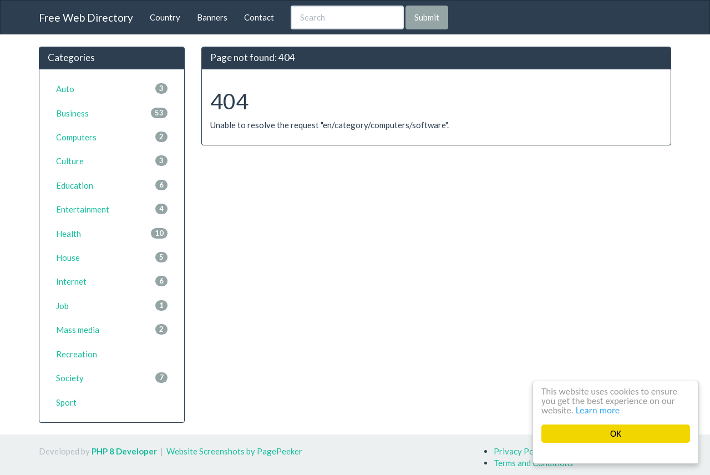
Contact (259, 17)
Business (112, 113)
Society (112, 377)
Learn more (598, 410)
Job (112, 305)
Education (112, 185)
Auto (112, 88)
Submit (426, 17)
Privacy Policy (520, 451)
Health (112, 233)
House (112, 257)
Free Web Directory (86, 17)
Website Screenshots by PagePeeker (234, 451)
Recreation (76, 354)
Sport (66, 402)
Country (165, 17)
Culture (112, 160)
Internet (112, 281)
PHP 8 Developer (124, 451)
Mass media (112, 329)
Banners (212, 17)
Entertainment (112, 209)
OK (615, 433)
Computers (112, 137)
